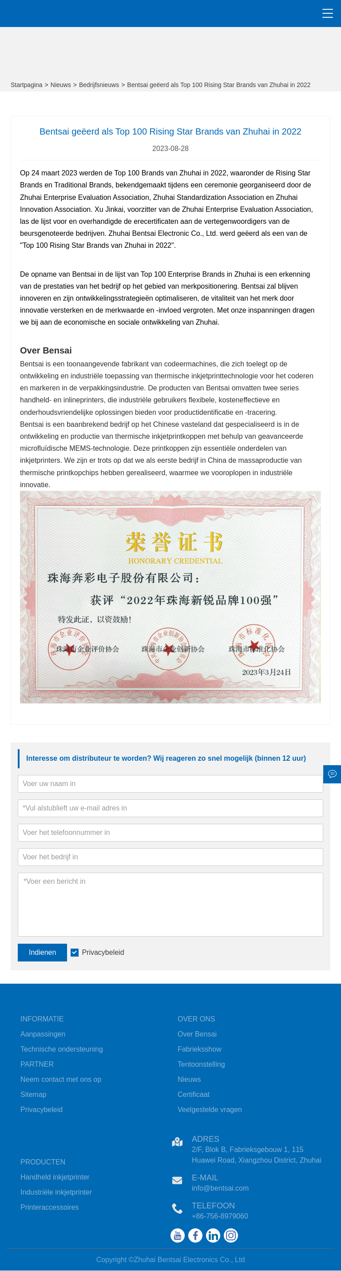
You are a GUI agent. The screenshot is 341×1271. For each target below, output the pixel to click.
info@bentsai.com (220, 1188)
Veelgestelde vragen (210, 1109)
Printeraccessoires (49, 1207)
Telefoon (213, 1205)
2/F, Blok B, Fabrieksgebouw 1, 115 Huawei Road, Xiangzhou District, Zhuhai (256, 1155)
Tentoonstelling (201, 1064)
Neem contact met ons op (60, 1079)
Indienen (42, 952)
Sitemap (33, 1094)
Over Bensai (197, 1034)
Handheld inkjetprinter (55, 1177)
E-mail (205, 1177)
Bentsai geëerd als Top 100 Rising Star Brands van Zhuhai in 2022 (218, 84)
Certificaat (194, 1094)
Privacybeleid (103, 952)
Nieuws (61, 84)
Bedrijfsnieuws (99, 84)
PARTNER (37, 1064)
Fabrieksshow (200, 1049)
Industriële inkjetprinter (56, 1192)
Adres (205, 1139)
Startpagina (27, 84)
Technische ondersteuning (61, 1049)
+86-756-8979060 (220, 1216)
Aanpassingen (42, 1034)
